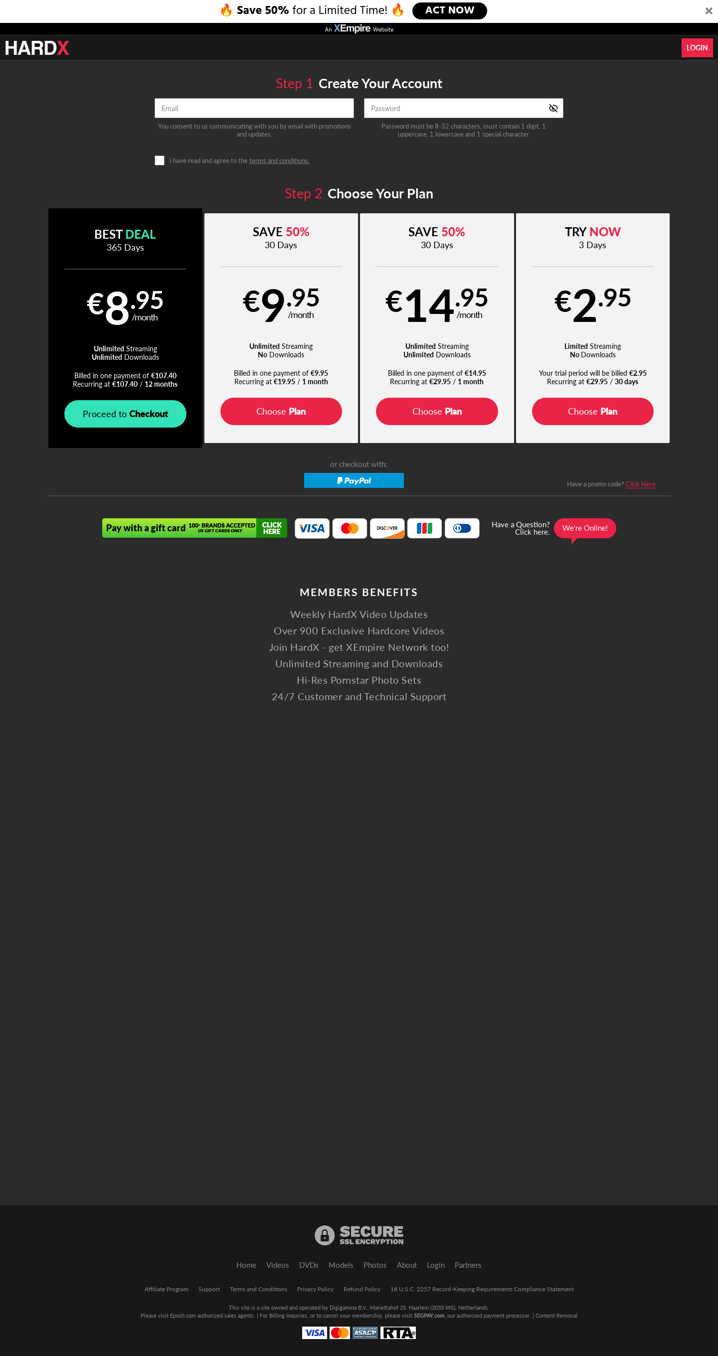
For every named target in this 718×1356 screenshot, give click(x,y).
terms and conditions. (279, 160)
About (407, 1264)
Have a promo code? (611, 484)
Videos (277, 1264)
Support (209, 1289)
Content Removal (556, 1315)
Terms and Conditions (258, 1289)
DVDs (309, 1264)
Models (341, 1264)
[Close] (709, 11)
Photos (375, 1264)
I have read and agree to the (240, 160)
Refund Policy (362, 1289)
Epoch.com (183, 1315)
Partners (468, 1264)
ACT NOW (450, 10)
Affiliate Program (166, 1289)
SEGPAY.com (429, 1315)
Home (246, 1264)
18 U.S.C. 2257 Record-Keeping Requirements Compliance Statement (482, 1289)
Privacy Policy (315, 1289)
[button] (125, 328)
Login (697, 47)
